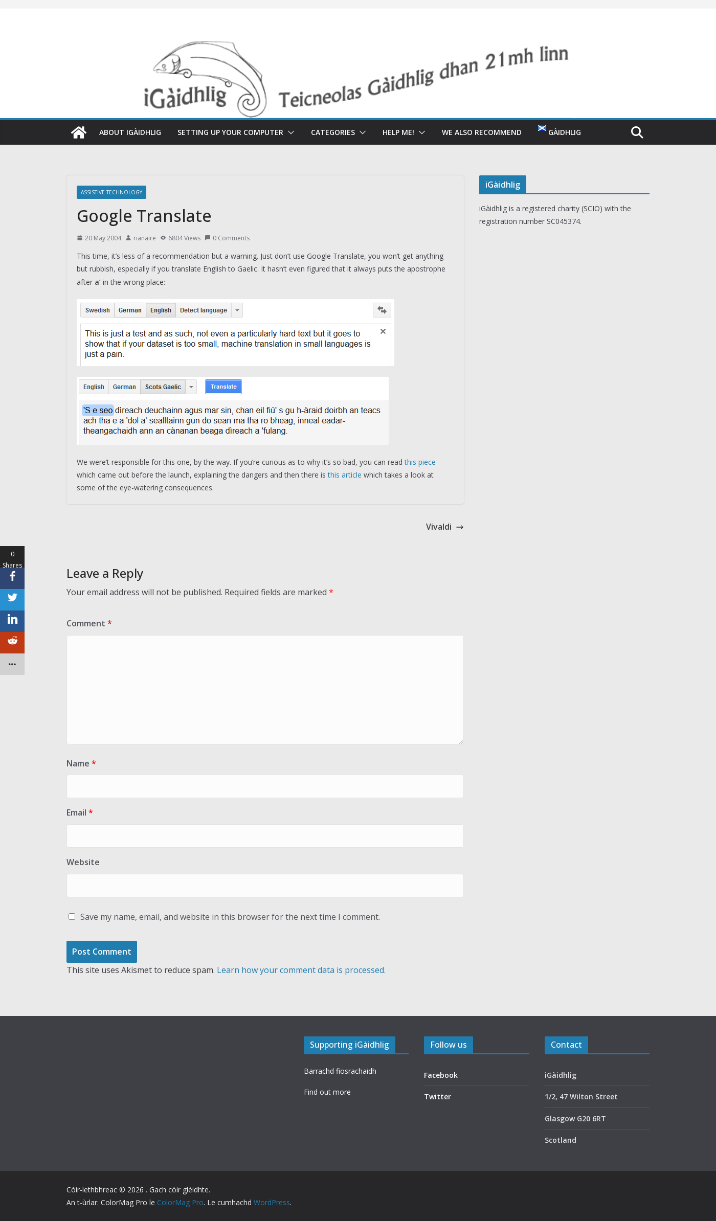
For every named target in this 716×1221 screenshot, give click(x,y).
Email (79, 812)
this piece (420, 462)
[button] (289, 132)
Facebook (441, 1075)
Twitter (437, 1096)
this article (345, 475)
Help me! (398, 132)
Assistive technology (111, 192)
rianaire (144, 238)
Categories (333, 132)
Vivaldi (445, 526)
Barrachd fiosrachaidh (340, 1071)
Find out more (327, 1092)
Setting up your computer (230, 132)
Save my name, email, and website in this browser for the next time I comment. (230, 916)
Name (81, 763)
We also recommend (482, 132)
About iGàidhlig (130, 132)
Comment (89, 623)
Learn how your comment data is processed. (301, 970)
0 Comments (227, 238)
